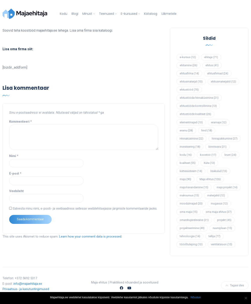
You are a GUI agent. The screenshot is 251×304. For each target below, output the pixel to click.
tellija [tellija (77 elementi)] (214, 236)
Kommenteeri (20, 121)
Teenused (106, 14)
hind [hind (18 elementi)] (206, 130)
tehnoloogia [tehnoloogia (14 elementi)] (190, 236)
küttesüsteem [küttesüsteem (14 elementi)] (191, 171)
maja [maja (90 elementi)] (185, 179)
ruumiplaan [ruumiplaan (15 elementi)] (222, 228)
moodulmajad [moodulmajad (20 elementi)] (191, 203)
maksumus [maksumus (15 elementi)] (189, 195)
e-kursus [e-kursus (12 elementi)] (188, 57)
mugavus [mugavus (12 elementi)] (219, 203)
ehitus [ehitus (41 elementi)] (212, 65)
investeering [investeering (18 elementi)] (190, 146)
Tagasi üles (235, 285)
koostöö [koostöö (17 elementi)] (208, 154)
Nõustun (196, 297)
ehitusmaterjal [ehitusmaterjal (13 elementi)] (191, 81)
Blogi (75, 14)
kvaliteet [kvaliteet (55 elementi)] (188, 162)
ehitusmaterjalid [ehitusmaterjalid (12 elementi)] (223, 81)
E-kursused (129, 14)
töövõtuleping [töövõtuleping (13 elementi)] (191, 244)
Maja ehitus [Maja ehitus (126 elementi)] (210, 179)
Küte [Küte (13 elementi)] (209, 162)
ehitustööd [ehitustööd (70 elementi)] (189, 89)
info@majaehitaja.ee (27, 284)
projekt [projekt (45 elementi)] (224, 220)
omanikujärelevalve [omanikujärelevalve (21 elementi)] (194, 220)
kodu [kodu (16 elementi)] (186, 154)
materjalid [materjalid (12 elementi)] (216, 195)
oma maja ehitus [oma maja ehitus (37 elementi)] (219, 211)
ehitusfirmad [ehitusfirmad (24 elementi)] (217, 73)
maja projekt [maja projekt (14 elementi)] (227, 187)
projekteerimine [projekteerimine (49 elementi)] (192, 228)
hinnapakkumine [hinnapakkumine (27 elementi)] (225, 138)
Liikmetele (169, 14)
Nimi (13, 156)
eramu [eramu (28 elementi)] (186, 130)
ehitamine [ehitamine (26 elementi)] (188, 65)
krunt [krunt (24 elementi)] (230, 154)
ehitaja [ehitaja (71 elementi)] (211, 57)
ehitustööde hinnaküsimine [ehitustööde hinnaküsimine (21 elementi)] (199, 97)
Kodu (63, 14)
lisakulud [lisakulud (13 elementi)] (218, 171)
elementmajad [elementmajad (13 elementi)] (191, 122)
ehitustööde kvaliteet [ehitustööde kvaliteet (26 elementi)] (195, 114)
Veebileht (16, 191)
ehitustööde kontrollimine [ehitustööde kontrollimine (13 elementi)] (198, 105)
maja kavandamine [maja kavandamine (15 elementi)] (194, 187)
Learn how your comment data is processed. (90, 236)
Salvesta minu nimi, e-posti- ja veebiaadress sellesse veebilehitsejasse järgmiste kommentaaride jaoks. (85, 208)
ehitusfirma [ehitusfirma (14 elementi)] (189, 73)
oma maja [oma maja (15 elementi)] (188, 211)
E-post (15, 173)
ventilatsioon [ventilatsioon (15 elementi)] (221, 244)
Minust (87, 14)
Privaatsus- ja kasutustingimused (26, 289)
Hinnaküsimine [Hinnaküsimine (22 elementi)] (191, 138)
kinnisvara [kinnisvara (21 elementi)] (217, 146)
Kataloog (150, 14)
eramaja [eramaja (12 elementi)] (218, 122)
